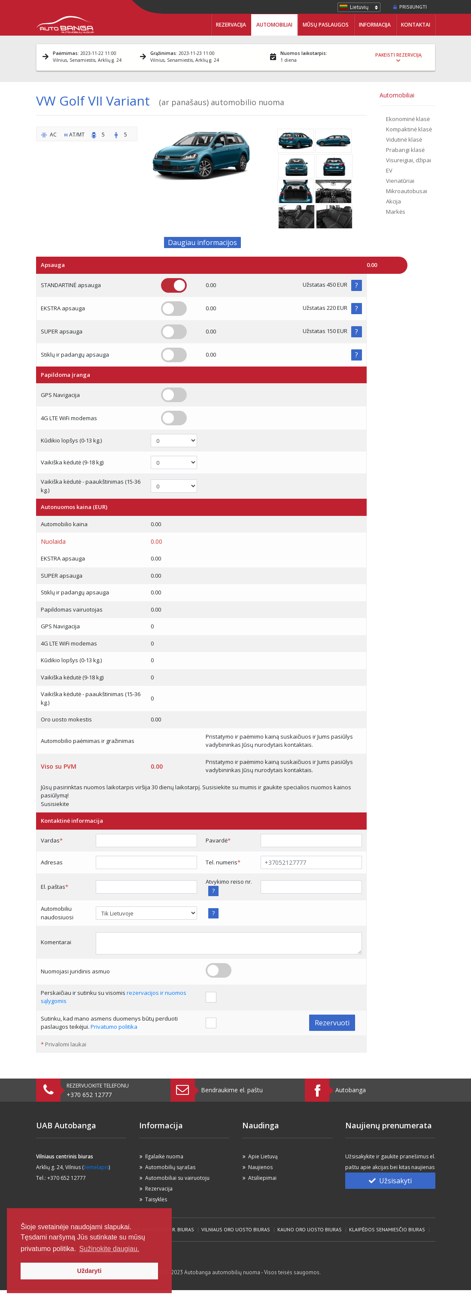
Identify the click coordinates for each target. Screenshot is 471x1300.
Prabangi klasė (405, 150)
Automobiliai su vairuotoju (177, 1178)
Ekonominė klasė (408, 119)
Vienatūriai (400, 181)
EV (389, 170)
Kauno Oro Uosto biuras (309, 1229)
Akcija (393, 201)
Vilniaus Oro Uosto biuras (235, 1229)
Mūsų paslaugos (326, 24)
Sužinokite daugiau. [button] (109, 1248)
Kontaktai (415, 24)
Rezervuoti (332, 1022)
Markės (395, 211)
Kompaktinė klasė (409, 129)
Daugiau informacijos (202, 242)
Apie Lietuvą (263, 1156)
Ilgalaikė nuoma (164, 1156)
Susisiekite (55, 804)
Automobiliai (274, 24)
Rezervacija (231, 24)
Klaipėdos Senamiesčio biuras (387, 1229)
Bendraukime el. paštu (232, 1090)
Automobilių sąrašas (170, 1167)
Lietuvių (359, 7)
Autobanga (350, 1090)
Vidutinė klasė (404, 139)
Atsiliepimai (262, 1178)
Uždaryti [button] (89, 1270)
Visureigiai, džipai (408, 160)
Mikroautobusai (406, 191)
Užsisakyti (390, 1180)
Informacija (375, 24)
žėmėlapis (96, 1167)
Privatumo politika (114, 1026)
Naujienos (260, 1167)
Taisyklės (156, 1199)
